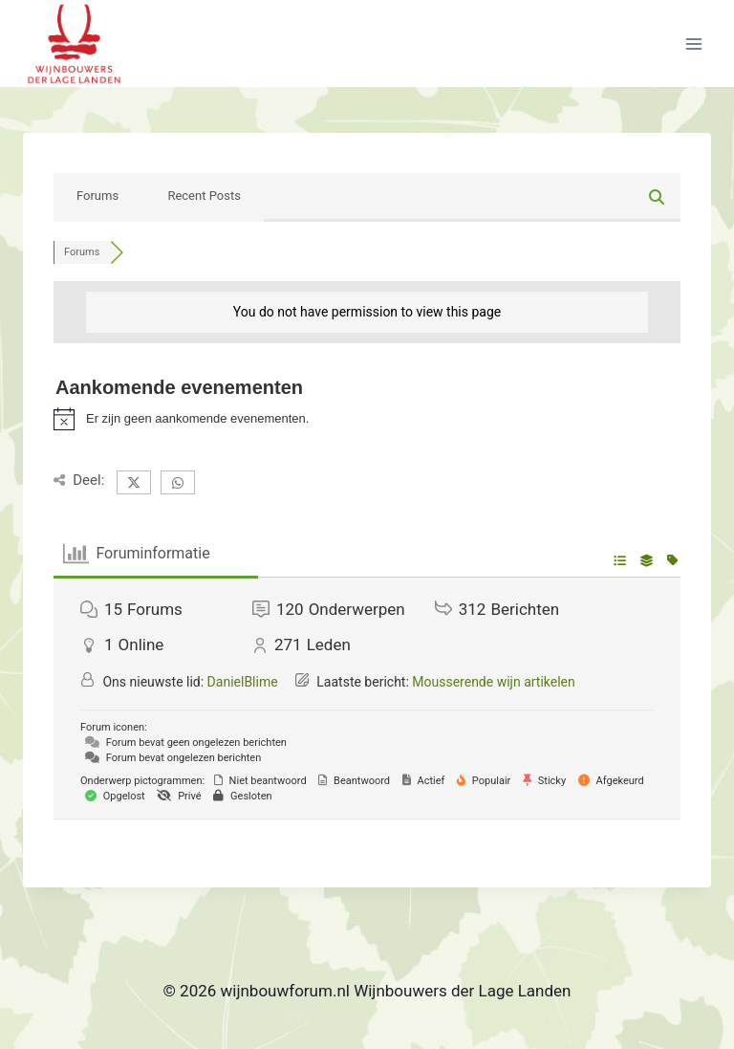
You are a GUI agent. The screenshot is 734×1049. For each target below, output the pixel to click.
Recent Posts (203, 195)
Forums (97, 195)
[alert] (367, 418)
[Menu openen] (693, 43)
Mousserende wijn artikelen (493, 681)
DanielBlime (242, 681)
